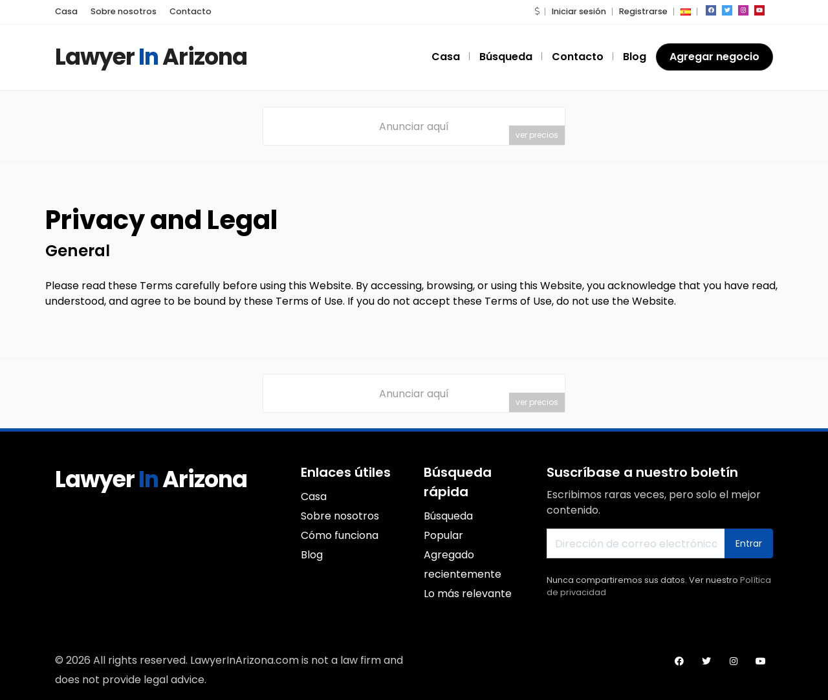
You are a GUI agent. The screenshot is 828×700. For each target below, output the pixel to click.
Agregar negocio (714, 56)
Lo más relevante (468, 593)
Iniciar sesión (579, 11)
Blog (634, 56)
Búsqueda (505, 56)
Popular (443, 535)
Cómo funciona (339, 535)
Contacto (190, 11)
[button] (537, 11)
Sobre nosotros (124, 11)
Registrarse (643, 11)
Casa (66, 11)
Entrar (748, 543)
